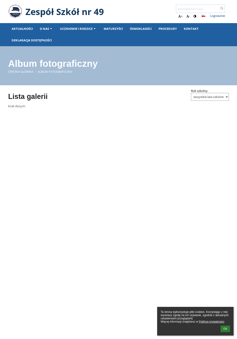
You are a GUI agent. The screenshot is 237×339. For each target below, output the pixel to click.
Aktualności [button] (22, 29)
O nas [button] (46, 29)
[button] (203, 15)
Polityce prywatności (211, 321)
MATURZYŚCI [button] (113, 29)
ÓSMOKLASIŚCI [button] (141, 29)
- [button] (188, 16)
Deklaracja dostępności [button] (32, 40)
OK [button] (225, 328)
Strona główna (20, 72)
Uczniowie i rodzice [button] (78, 29)
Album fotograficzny (55, 72)
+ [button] (180, 16)
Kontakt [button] (191, 29)
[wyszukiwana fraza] (200, 9)
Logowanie (217, 16)
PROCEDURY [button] (168, 29)
